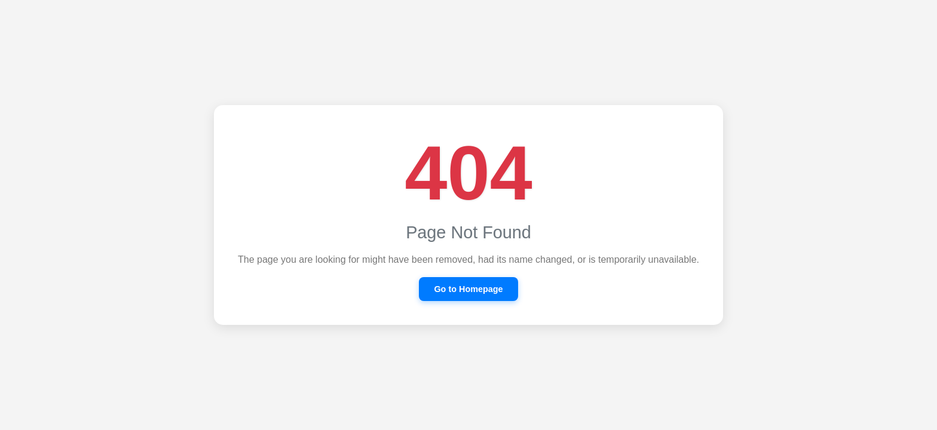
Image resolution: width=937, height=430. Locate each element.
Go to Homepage (468, 289)
